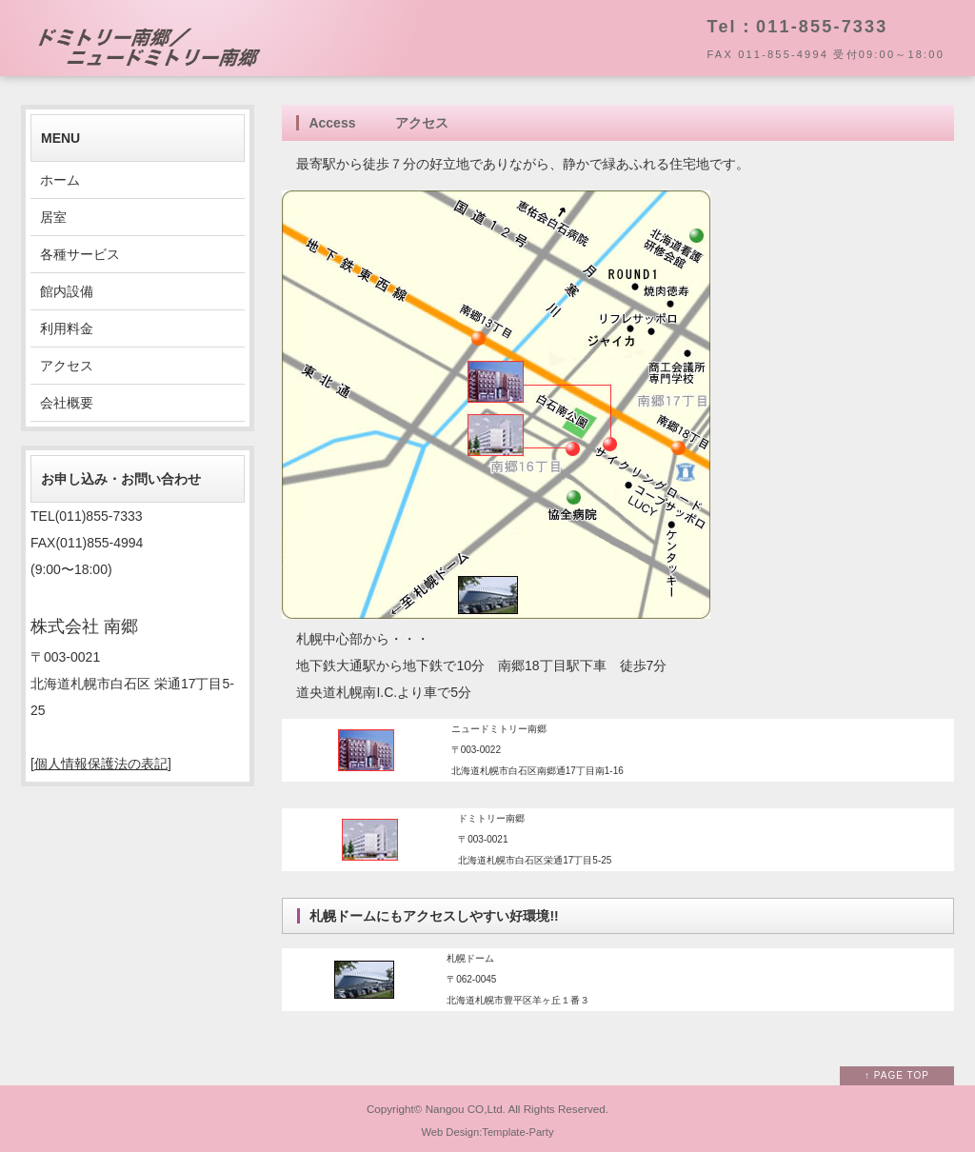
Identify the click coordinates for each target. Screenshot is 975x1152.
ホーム (60, 180)
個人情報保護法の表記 (101, 763)
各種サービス (80, 254)
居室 (53, 217)
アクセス (66, 365)
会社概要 (66, 402)
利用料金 (66, 328)
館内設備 (66, 291)
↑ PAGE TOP (897, 1075)
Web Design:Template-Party (487, 1132)
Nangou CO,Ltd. (466, 1108)
